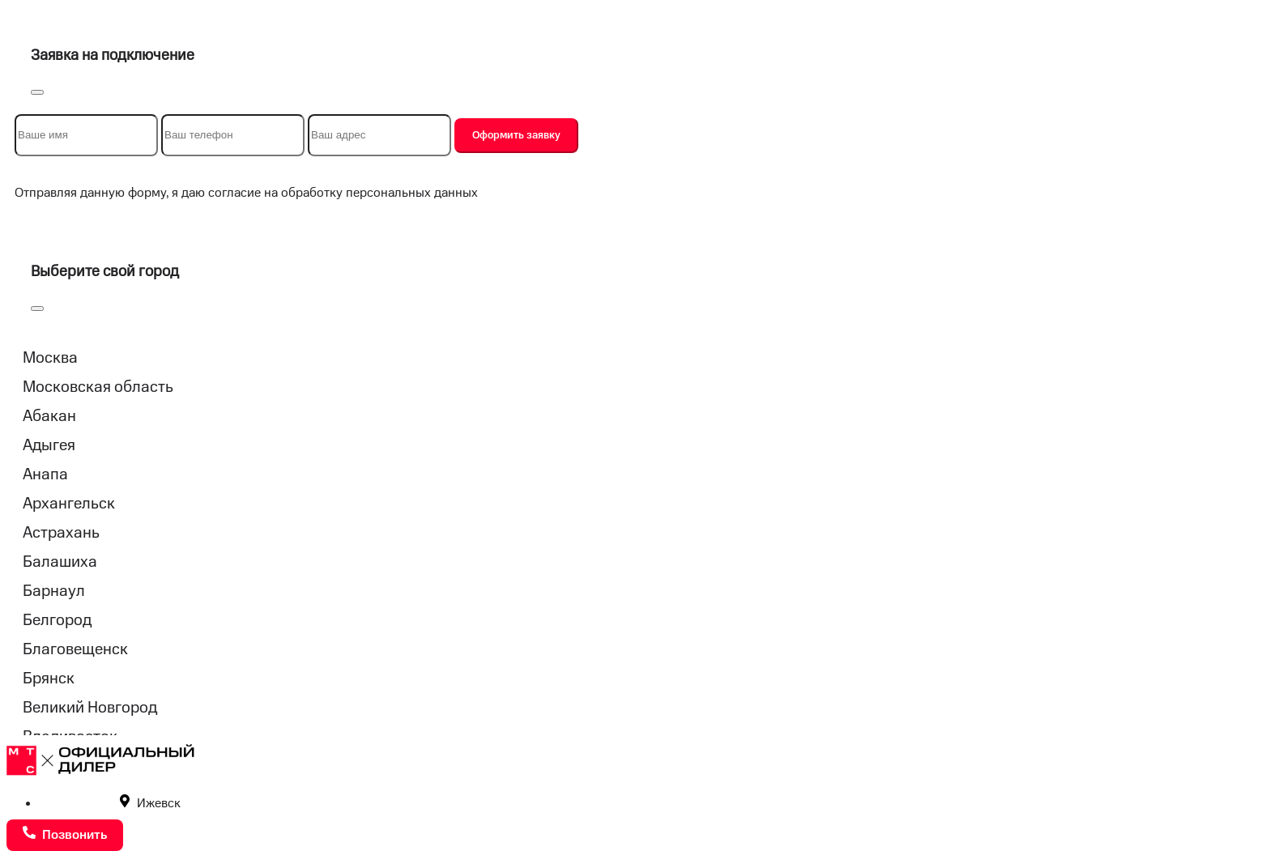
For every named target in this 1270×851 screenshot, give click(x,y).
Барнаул (54, 591)
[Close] (37, 92)
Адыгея (49, 445)
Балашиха (60, 562)
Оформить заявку (516, 135)
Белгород (57, 620)
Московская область (98, 387)
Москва (50, 358)
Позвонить (65, 834)
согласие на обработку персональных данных (343, 193)
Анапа (45, 474)
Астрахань (61, 533)
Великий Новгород (90, 707)
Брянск (49, 678)
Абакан (49, 416)
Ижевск (150, 803)
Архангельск (69, 503)
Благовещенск (75, 649)
